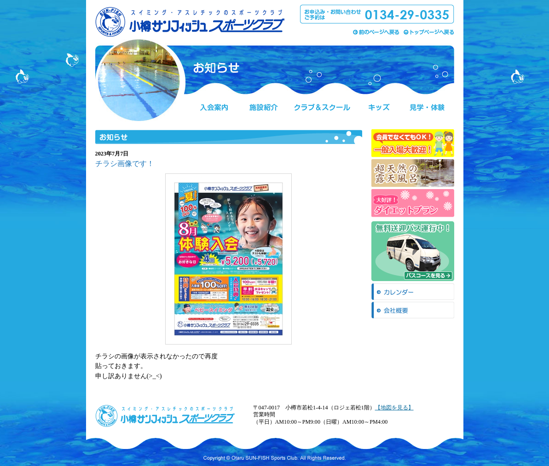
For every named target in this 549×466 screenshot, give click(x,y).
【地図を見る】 (394, 407)
